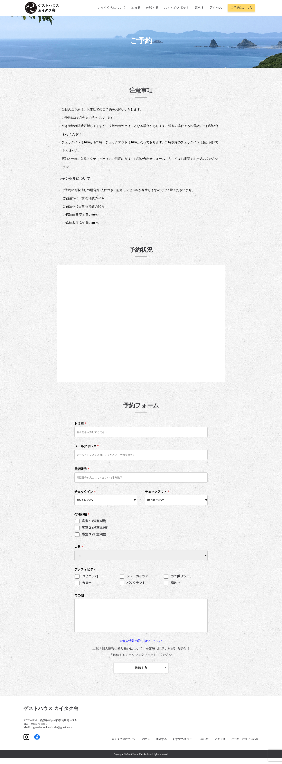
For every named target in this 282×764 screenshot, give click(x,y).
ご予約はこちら (241, 7)
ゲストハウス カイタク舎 (51, 714)
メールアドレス (86, 446)
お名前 (80, 423)
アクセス (216, 7)
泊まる (136, 7)
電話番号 (81, 469)
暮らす (199, 7)
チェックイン (85, 491)
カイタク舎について (112, 7)
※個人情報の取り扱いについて (141, 646)
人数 (78, 546)
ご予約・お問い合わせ (244, 744)
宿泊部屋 (81, 514)
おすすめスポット (176, 7)
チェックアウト (157, 491)
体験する (152, 7)
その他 (79, 595)
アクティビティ (85, 569)
